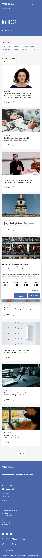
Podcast (15, 49)
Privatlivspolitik (5, 555)
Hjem (4, 8)
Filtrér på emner (6, 42)
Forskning (6, 493)
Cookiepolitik (13, 555)
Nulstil (5, 52)
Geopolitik (16, 46)
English (32, 4)
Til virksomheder (6, 524)
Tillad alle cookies (34, 295)
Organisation (6, 49)
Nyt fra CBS (5, 522)
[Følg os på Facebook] (3, 534)
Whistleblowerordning (21, 555)
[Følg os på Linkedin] (11, 534)
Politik (5, 46)
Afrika (33, 49)
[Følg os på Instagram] (7, 534)
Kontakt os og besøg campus (9, 518)
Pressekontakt (5, 520)
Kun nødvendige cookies (21, 295)
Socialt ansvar (25, 49)
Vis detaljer (35, 290)
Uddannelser (7, 485)
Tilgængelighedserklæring (33, 555)
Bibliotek (5, 497)
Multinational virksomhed (29, 46)
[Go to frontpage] (8, 4)
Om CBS (5, 501)
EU (10, 46)
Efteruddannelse (9, 489)
